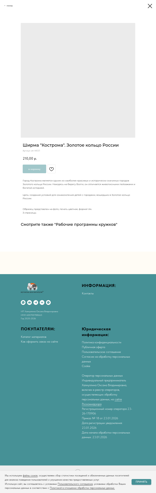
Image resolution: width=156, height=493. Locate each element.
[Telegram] (35, 302)
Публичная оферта (93, 347)
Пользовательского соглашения (75, 483)
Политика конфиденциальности (101, 342)
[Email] (29, 302)
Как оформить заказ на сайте (39, 341)
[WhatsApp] (23, 302)
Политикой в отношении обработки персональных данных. (82, 487)
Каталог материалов (33, 337)
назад (10, 5)
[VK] (42, 302)
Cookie (86, 366)
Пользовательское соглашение (101, 352)
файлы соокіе (30, 475)
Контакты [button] (88, 293)
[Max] (48, 302)
